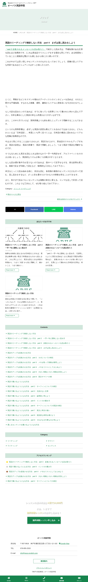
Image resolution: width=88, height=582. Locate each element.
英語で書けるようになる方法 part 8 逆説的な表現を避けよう (30, 415)
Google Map (64, 543)
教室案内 (44, 561)
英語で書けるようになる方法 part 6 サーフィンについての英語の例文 (34, 406)
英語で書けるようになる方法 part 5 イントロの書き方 (28, 401)
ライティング (12, 446)
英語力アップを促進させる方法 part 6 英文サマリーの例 (29, 377)
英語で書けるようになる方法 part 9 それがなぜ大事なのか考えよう (33, 420)
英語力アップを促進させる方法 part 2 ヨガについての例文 (29, 358)
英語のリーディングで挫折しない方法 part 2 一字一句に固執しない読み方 (35, 338)
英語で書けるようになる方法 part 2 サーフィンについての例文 (31, 386)
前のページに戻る (14, 194)
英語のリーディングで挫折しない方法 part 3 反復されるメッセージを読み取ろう (38, 343)
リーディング (26, 189)
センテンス (52, 446)
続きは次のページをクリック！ (69, 199)
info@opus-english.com (29, 553)
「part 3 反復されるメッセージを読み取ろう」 (25, 49)
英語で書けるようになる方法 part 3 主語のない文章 (27, 391)
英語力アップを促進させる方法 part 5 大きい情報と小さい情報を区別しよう (36, 372)
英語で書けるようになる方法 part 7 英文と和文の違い (28, 410)
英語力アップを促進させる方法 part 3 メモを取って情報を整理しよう (34, 362)
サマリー (51, 441)
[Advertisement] (23, 82)
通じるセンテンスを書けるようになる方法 (22, 425)
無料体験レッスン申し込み (44, 520)
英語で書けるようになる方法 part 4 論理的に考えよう (28, 396)
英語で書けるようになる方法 (17, 382)
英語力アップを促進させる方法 (18, 353)
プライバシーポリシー (44, 568)
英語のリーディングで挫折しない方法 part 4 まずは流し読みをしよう (34, 348)
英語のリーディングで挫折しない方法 (21, 334)
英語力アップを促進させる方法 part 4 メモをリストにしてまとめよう (34, 367)
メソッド (17, 189)
